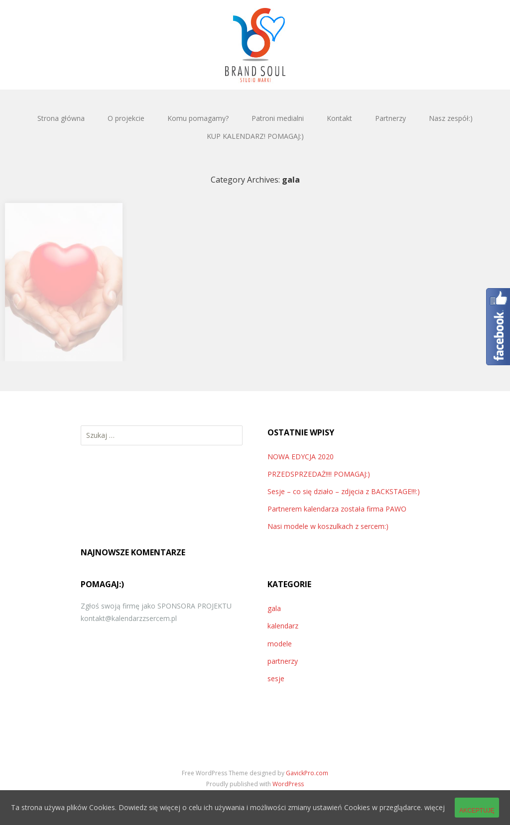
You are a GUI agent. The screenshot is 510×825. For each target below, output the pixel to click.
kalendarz (282, 625)
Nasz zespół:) (451, 118)
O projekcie (126, 118)
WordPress (288, 784)
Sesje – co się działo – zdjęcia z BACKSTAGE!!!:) (343, 491)
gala (274, 608)
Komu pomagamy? (198, 118)
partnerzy (282, 661)
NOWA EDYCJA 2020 (300, 456)
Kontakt (339, 118)
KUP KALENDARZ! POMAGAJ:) (255, 136)
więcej (434, 807)
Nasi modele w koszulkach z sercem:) (327, 526)
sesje (275, 678)
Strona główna (61, 118)
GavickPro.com (307, 773)
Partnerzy (390, 118)
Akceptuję (477, 810)
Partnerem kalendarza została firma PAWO (336, 509)
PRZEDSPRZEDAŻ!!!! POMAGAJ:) (318, 474)
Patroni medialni (278, 118)
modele (279, 643)
